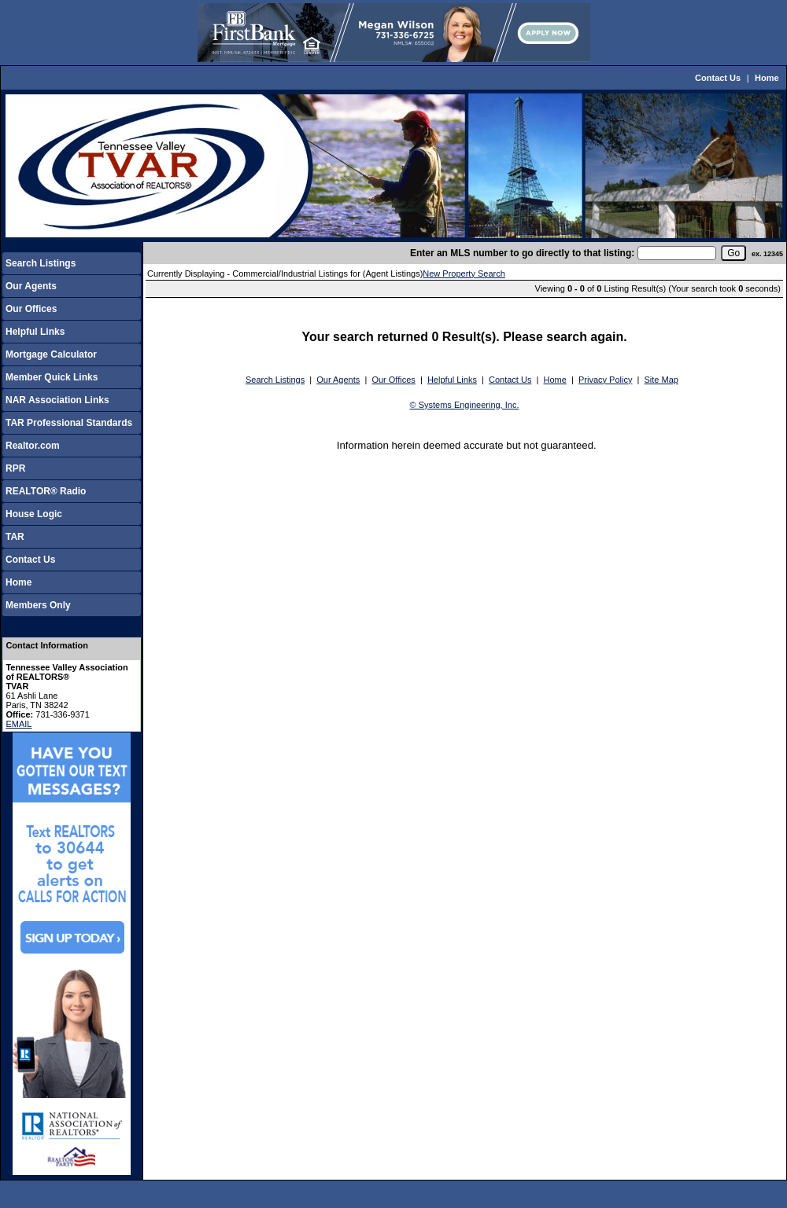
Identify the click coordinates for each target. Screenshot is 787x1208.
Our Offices (31, 308)
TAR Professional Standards (69, 422)
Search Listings (41, 263)
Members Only (38, 605)
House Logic (34, 514)
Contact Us (718, 78)
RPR (15, 468)
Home (767, 78)
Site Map (661, 379)
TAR (15, 536)
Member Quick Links (52, 377)
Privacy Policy (605, 379)
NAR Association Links (57, 400)
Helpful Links (35, 331)
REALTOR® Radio (46, 491)
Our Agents (31, 286)
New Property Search (464, 273)
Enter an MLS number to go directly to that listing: (522, 253)
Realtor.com (33, 445)
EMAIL (18, 724)
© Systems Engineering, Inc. (464, 404)
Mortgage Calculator (51, 354)
